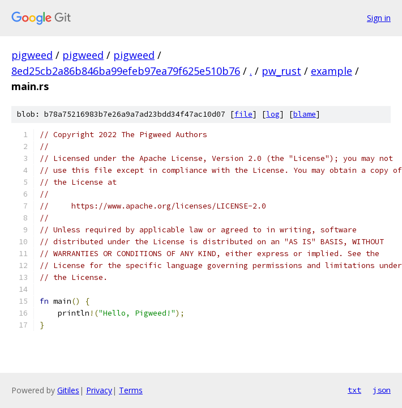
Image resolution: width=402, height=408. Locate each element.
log (273, 114)
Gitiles (68, 390)
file (243, 114)
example (331, 71)
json (382, 390)
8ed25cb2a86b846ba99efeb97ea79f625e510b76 (125, 71)
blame (304, 114)
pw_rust (281, 71)
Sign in (379, 17)
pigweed (32, 55)
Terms (131, 390)
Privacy (99, 390)
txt (354, 390)
